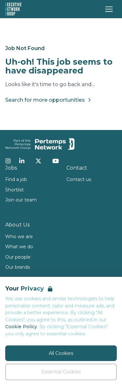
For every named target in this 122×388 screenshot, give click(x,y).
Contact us (78, 179)
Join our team (21, 200)
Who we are (19, 236)
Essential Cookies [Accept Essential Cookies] (61, 372)
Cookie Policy (21, 327)
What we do (19, 247)
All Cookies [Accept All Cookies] (61, 353)
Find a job (16, 179)
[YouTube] (55, 161)
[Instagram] (8, 161)
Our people (18, 257)
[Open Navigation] (109, 9)
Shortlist (14, 190)
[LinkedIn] (21, 161)
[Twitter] (38, 161)
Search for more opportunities (49, 100)
